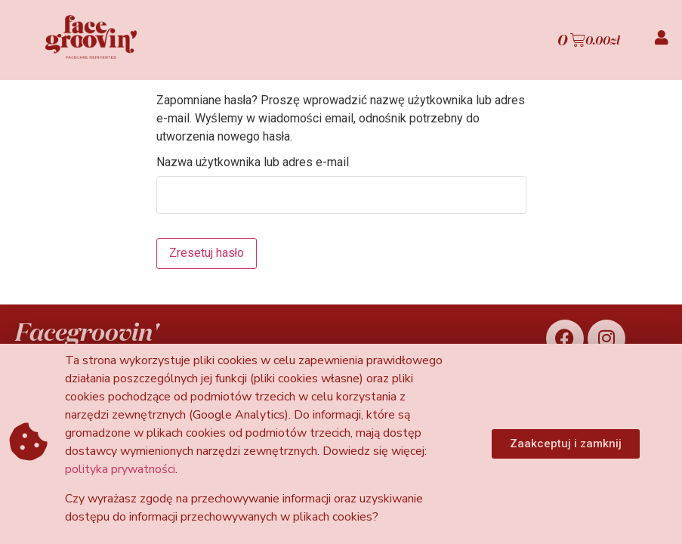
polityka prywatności (120, 469)
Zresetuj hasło (207, 253)
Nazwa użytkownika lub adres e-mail (252, 162)
